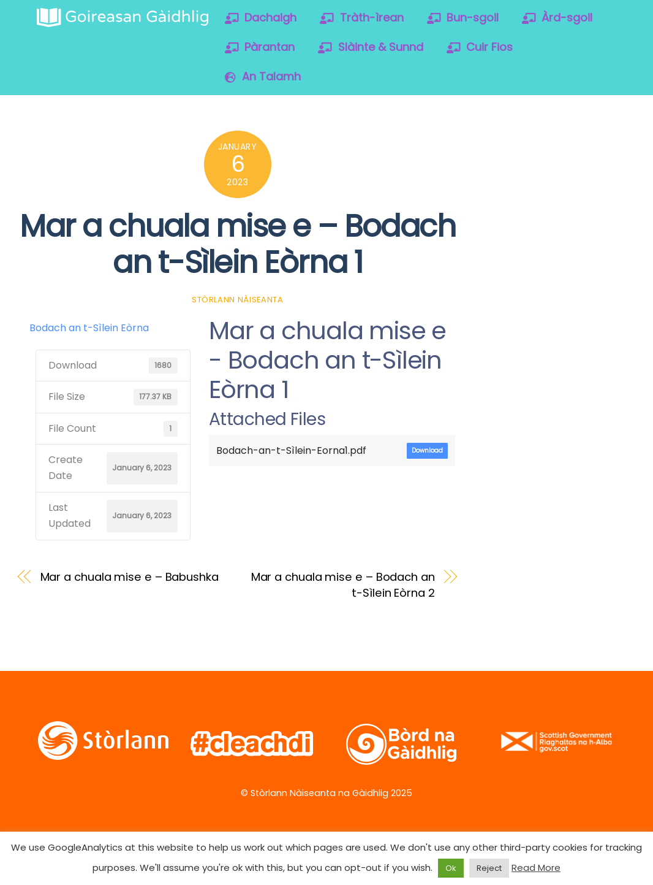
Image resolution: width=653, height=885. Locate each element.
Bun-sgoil (463, 17)
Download (427, 450)
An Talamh (263, 76)
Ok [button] (450, 868)
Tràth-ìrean (362, 17)
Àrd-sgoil (557, 17)
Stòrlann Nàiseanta (238, 299)
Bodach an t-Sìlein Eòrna (89, 328)
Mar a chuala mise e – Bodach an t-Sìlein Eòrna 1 (237, 244)
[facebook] (542, 144)
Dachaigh (261, 17)
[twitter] (503, 144)
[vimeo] (581, 144)
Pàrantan (260, 47)
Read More (536, 867)
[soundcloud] (503, 177)
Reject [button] (489, 868)
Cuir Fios (480, 47)
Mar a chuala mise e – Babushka (129, 576)
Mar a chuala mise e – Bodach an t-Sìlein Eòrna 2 (343, 584)
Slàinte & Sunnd (370, 47)
